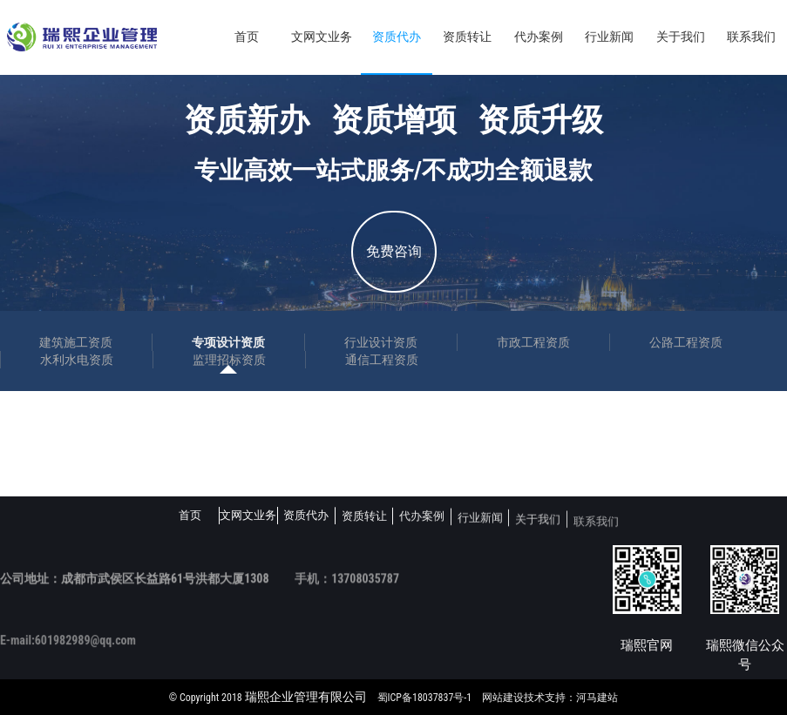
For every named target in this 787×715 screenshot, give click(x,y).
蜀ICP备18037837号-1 (424, 697)
